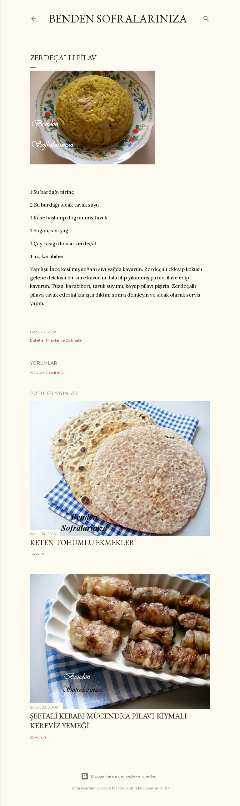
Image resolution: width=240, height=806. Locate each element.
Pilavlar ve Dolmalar (64, 340)
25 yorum (39, 737)
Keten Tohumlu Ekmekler (82, 542)
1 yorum (37, 554)
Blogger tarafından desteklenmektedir (120, 776)
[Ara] (206, 17)
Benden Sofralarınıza (118, 18)
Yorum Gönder (46, 372)
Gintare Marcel (110, 788)
